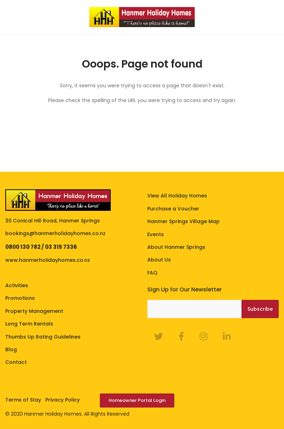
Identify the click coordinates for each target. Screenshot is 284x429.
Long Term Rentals (29, 323)
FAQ (152, 272)
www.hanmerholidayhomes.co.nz (47, 260)
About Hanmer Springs (176, 247)
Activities (16, 285)
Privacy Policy (62, 399)
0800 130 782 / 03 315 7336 (41, 247)
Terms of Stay (23, 399)
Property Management (34, 311)
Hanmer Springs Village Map (183, 221)
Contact (16, 362)
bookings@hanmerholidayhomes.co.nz (55, 233)
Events (155, 234)
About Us (159, 259)
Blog (11, 349)
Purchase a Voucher (173, 208)
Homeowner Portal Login (137, 400)
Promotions (20, 298)
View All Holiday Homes (177, 195)
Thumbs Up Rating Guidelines (42, 336)
